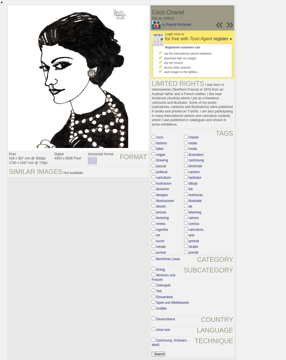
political (161, 172)
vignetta (162, 230)
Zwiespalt (163, 285)
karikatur (195, 178)
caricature (163, 178)
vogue (160, 155)
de (190, 206)
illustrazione (165, 201)
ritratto (193, 247)
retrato (161, 247)
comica (194, 224)
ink (191, 189)
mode (193, 143)
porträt (193, 253)
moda (193, 149)
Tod (158, 291)
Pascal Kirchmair (178, 25)
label (159, 149)
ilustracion (163, 183)
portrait (194, 241)
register (222, 38)
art (158, 235)
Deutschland (165, 319)
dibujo (193, 183)
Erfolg (160, 270)
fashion (161, 143)
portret (161, 253)
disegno (162, 195)
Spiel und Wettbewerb (172, 303)
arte (191, 235)
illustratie (195, 201)
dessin (161, 206)
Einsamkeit (164, 297)
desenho (162, 189)
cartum (194, 218)
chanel (193, 137)
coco (159, 137)
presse (161, 212)
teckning (162, 218)
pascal (161, 166)
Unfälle (161, 308)
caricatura (196, 230)
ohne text (163, 330)
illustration (196, 155)
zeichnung (196, 160)
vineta (160, 224)
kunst (160, 241)
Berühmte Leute (168, 259)
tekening (195, 212)
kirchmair (195, 166)
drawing (162, 160)
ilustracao (196, 195)
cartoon (194, 172)
